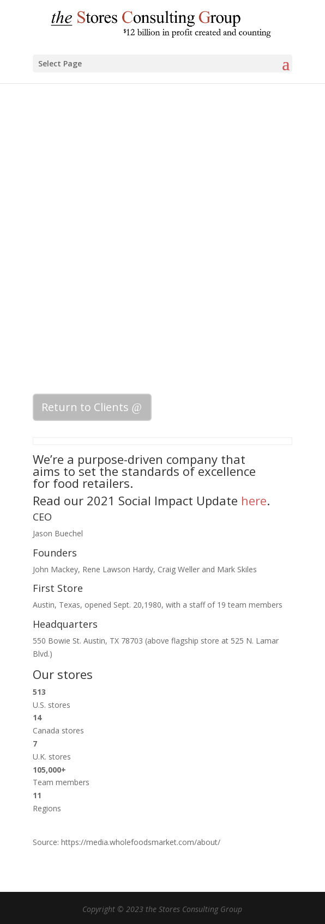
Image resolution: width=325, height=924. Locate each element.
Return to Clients (85, 407)
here (254, 500)
